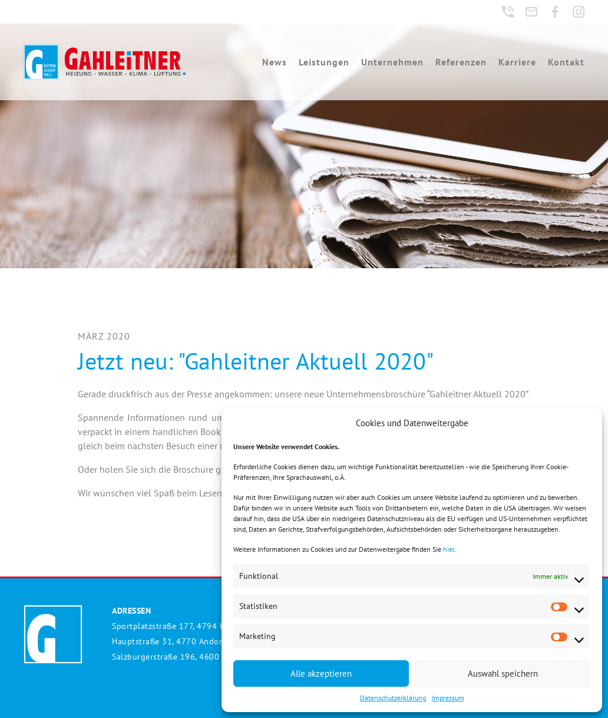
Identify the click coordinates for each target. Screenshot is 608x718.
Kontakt (566, 62)
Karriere (517, 62)
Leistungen (324, 62)
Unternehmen (392, 62)
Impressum (448, 697)
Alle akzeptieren (321, 673)
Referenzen (461, 62)
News (274, 62)
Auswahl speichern (503, 673)
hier (448, 549)
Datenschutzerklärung (393, 697)
